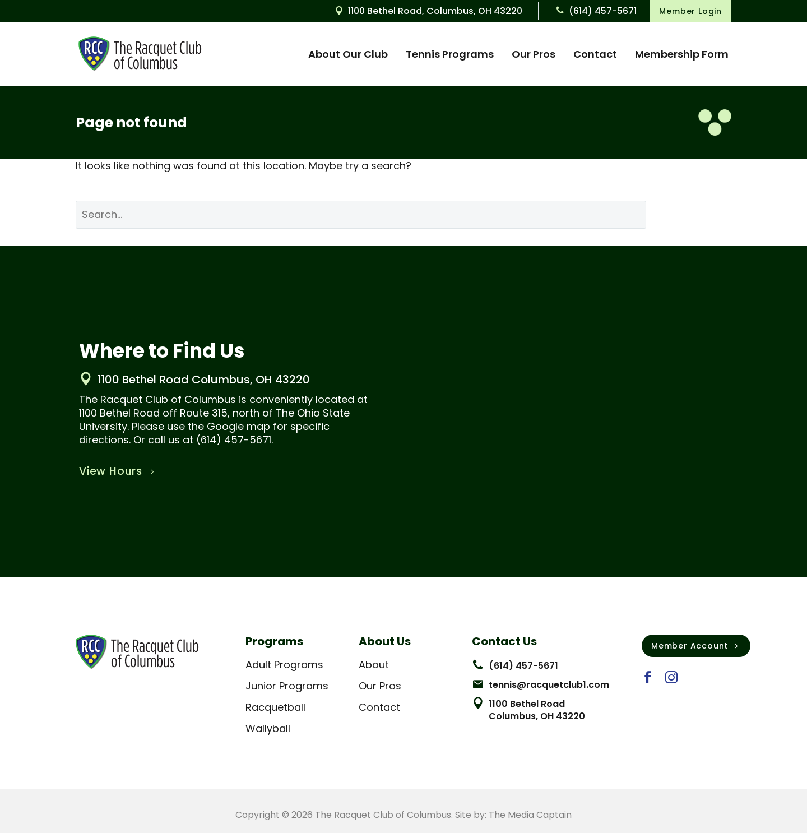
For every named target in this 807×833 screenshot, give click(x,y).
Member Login (690, 11)
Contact (595, 54)
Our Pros (533, 54)
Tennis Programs (450, 54)
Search (697, 214)
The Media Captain (530, 814)
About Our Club (348, 54)
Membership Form (682, 54)
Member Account (696, 646)
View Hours (118, 471)
